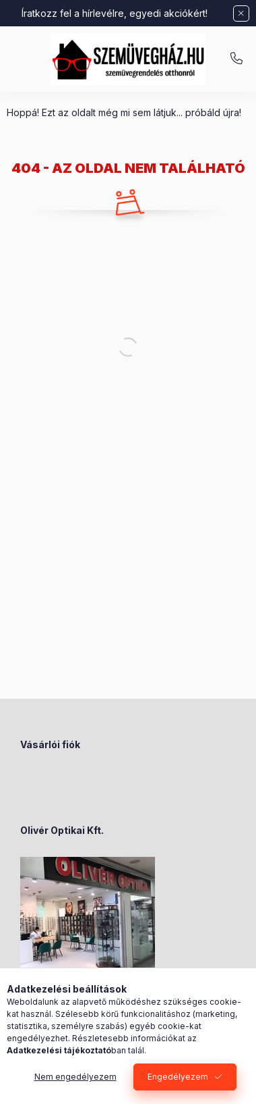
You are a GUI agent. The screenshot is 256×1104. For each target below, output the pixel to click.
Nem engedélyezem (75, 1077)
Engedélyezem (178, 1077)
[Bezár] (241, 13)
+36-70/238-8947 (236, 58)
